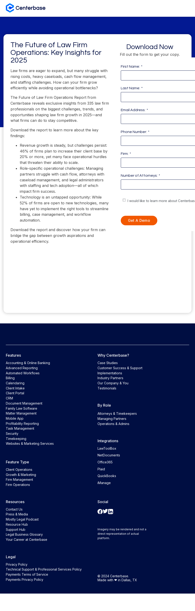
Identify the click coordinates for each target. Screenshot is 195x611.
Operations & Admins (113, 424)
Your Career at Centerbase (26, 539)
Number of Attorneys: (140, 175)
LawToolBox (107, 448)
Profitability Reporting (22, 423)
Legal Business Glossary (24, 534)
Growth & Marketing (21, 475)
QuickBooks (107, 476)
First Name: (131, 66)
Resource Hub (17, 524)
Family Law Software (21, 408)
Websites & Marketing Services (30, 443)
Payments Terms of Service (27, 574)
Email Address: (134, 110)
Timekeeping (16, 439)
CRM (9, 398)
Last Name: (132, 88)
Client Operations (19, 470)
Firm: (126, 154)
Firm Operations (18, 485)
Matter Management (21, 413)
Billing (10, 378)
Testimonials (107, 388)
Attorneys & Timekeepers (117, 413)
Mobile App (15, 418)
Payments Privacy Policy (24, 579)
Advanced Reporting (22, 368)
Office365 (105, 462)
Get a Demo (139, 220)
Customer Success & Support (120, 368)
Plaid (101, 469)
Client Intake (15, 388)
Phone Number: (135, 132)
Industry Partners (110, 378)
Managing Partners (112, 419)
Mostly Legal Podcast (22, 519)
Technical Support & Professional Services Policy (44, 569)
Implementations (110, 373)
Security (12, 433)
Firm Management (19, 479)
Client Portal (15, 393)
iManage (104, 483)
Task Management (20, 428)
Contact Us (14, 509)
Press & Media (17, 514)
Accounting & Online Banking (28, 363)
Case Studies (108, 363)
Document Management (24, 403)
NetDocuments (109, 455)
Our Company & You (113, 383)
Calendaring (15, 383)
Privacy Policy (16, 564)
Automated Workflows (23, 373)
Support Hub (15, 529)
